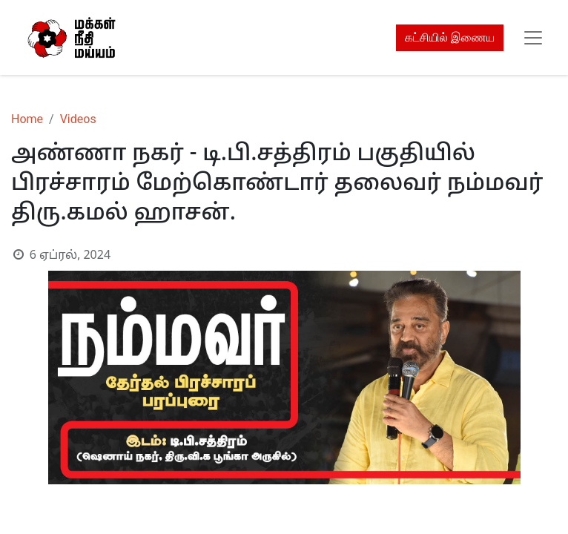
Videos (78, 119)
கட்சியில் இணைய (450, 37)
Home (27, 119)
